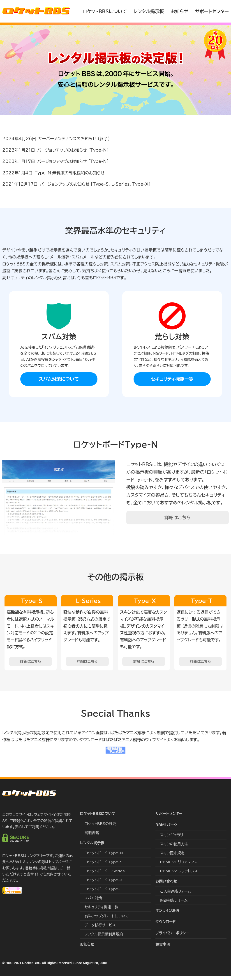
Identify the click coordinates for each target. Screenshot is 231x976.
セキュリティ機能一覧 (172, 379)
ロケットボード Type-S (103, 862)
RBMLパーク (166, 825)
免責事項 (162, 944)
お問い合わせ (166, 881)
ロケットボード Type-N (104, 853)
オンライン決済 (167, 910)
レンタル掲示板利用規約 (104, 934)
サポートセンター (212, 11)
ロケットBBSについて (105, 11)
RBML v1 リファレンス (178, 862)
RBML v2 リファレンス (179, 871)
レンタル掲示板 (149, 11)
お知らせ (179, 11)
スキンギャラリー (173, 835)
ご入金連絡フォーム (175, 891)
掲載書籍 (92, 832)
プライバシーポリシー (172, 933)
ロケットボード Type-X (104, 880)
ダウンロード (165, 921)
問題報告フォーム (173, 900)
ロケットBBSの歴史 (100, 823)
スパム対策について (59, 379)
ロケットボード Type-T (103, 889)
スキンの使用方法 (174, 844)
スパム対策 (93, 898)
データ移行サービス (100, 925)
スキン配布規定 (172, 853)
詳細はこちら (177, 517)
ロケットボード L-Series (105, 871)
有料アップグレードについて (107, 916)
